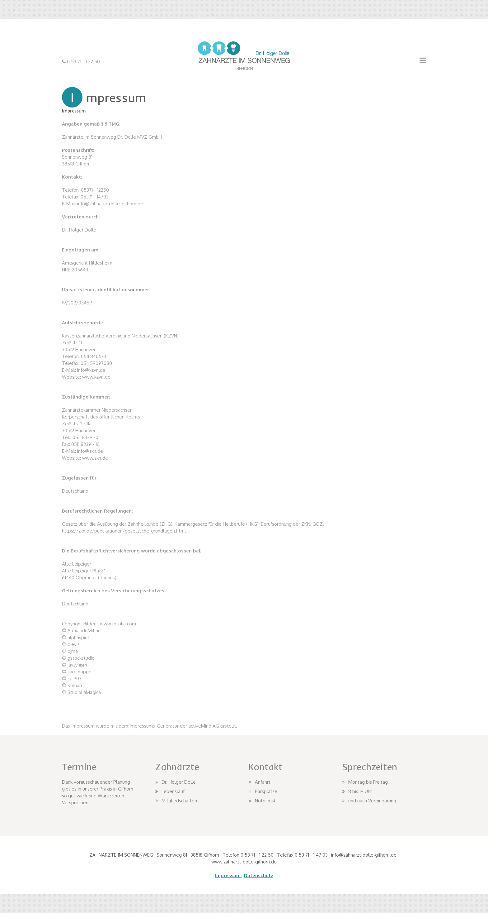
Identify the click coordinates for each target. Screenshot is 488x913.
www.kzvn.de (96, 377)
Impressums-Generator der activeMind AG (174, 726)
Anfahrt (262, 782)
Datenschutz (258, 875)
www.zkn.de (95, 458)
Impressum (228, 875)
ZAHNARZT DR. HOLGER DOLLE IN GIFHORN (244, 71)
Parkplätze (266, 791)
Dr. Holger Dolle (179, 782)
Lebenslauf (173, 791)
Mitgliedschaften (179, 801)
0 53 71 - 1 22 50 (83, 62)
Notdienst (265, 801)
